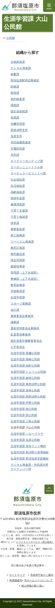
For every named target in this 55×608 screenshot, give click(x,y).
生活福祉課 (18, 185)
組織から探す (27, 52)
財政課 (15, 92)
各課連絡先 (15, 580)
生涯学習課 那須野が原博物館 (30, 452)
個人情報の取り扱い (32, 585)
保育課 (15, 223)
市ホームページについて (38, 580)
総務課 (15, 86)
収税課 (15, 117)
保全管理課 (18, 260)
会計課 (15, 309)
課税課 (15, 105)
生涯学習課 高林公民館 (25, 390)
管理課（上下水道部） (25, 272)
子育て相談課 (19, 216)
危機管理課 (18, 123)
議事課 (15, 322)
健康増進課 (18, 204)
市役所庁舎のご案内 (41, 575)
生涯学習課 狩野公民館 (25, 402)
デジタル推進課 (21, 68)
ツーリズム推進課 (22, 241)
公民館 (10, 38)
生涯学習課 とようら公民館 (28, 371)
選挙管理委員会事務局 (25, 328)
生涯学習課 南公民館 (24, 409)
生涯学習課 (18, 297)
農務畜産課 (18, 229)
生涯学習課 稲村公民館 (25, 365)
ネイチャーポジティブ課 (27, 161)
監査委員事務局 (21, 334)
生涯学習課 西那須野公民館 (28, 396)
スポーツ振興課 (21, 303)
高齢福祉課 (18, 192)
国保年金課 (18, 198)
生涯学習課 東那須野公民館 (28, 384)
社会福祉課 (18, 179)
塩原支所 (16, 136)
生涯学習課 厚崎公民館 (25, 359)
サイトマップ (17, 575)
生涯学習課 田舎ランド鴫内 (28, 446)
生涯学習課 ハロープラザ (27, 433)
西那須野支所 (19, 130)
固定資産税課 (19, 111)
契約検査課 (18, 99)
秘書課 (15, 74)
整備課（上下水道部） (25, 278)
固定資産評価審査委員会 (26, 340)
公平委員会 (18, 347)
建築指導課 (18, 266)
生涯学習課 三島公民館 (25, 421)
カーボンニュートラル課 (27, 167)
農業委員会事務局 (22, 316)
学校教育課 (18, 291)
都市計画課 (18, 247)
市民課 (15, 154)
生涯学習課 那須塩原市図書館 (30, 458)
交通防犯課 (18, 148)
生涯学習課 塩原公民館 (25, 440)
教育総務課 (18, 285)
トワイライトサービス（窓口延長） (35, 542)
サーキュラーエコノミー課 (28, 173)
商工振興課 (18, 235)
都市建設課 (18, 254)
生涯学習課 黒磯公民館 (25, 353)
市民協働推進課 (21, 142)
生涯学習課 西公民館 (24, 415)
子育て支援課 (19, 210)
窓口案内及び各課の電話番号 (27, 565)
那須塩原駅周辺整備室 (25, 80)
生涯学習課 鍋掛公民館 (25, 378)
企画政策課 (18, 61)
